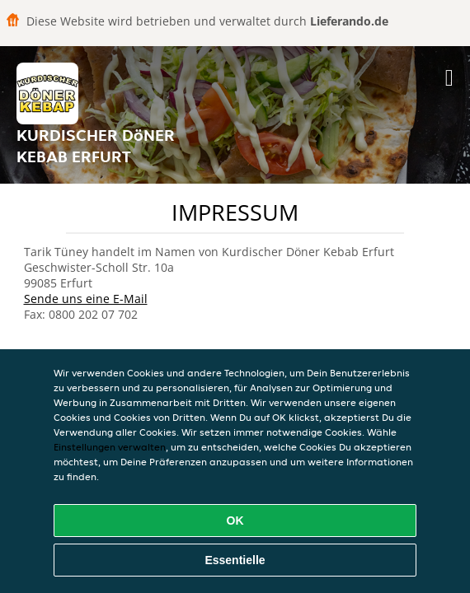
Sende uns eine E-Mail (86, 298)
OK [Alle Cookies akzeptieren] (235, 520)
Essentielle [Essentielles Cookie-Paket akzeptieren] (234, 560)
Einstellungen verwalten (110, 447)
